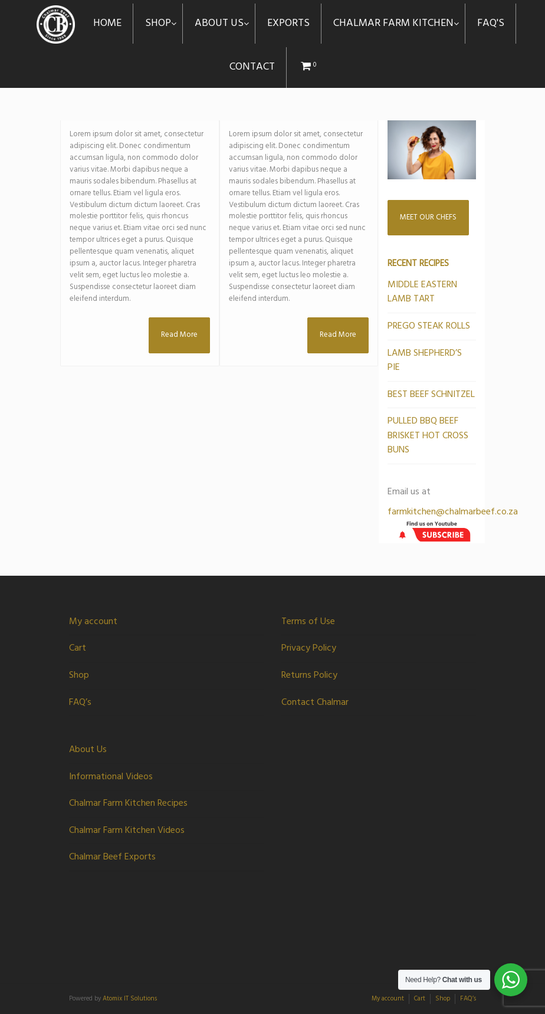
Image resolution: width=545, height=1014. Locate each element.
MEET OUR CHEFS (428, 217)
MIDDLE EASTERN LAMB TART (422, 292)
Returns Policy (309, 675)
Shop (79, 675)
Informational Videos (111, 777)
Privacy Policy (308, 648)
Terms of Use (308, 621)
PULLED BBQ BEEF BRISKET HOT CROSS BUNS (428, 436)
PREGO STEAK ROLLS (429, 326)
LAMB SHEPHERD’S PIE (425, 361)
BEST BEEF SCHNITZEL (431, 394)
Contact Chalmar (315, 702)
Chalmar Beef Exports (112, 857)
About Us (88, 749)
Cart (77, 648)
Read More (179, 335)
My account (93, 621)
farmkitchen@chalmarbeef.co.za (453, 512)
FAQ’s (80, 702)
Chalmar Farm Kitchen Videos (127, 830)
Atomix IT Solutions (130, 998)
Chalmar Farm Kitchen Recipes (128, 803)
